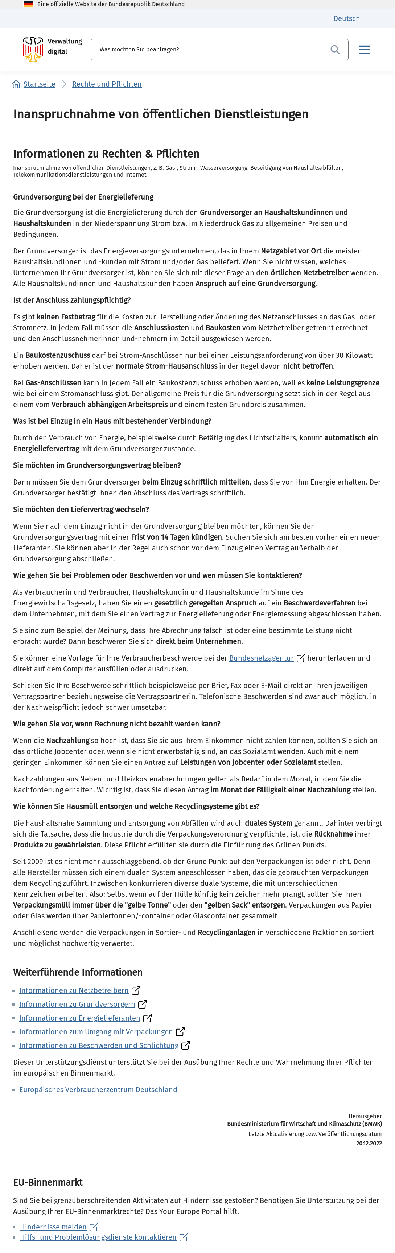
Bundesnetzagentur (261, 658)
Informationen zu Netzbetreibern (74, 990)
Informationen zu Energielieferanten (79, 1018)
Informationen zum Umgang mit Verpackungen (96, 1031)
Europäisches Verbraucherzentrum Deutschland (98, 1089)
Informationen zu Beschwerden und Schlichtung (98, 1045)
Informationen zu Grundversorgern (77, 1004)
